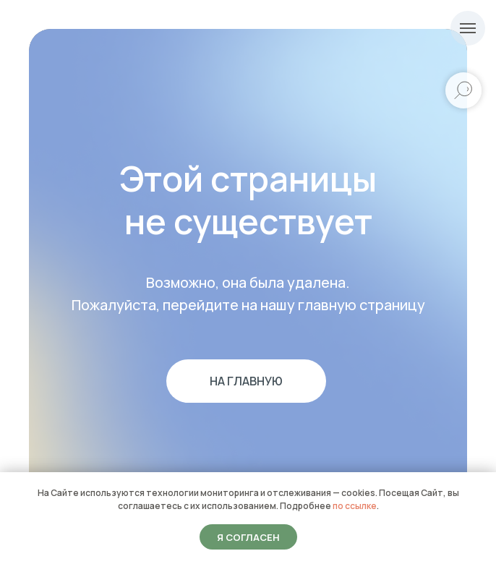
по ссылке (355, 506)
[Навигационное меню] (468, 28)
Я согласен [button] (248, 537)
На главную (246, 381)
